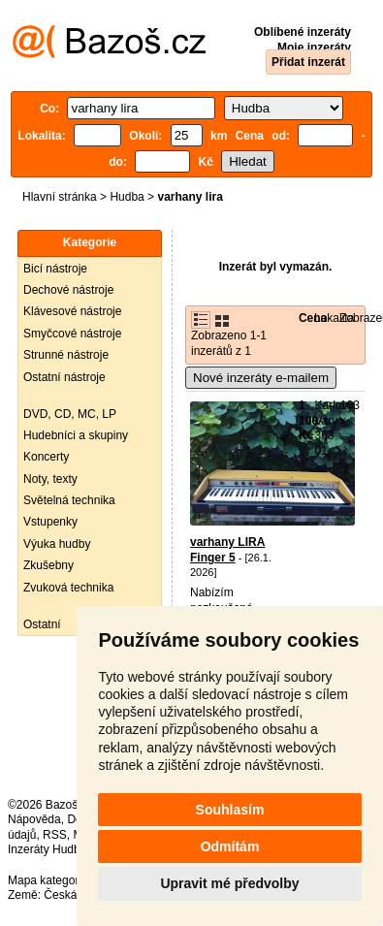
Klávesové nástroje (72, 311)
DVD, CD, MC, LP (69, 414)
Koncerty (46, 456)
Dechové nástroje (68, 290)
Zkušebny (48, 565)
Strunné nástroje (66, 355)
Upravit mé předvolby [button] (229, 883)
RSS (55, 835)
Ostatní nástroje (64, 377)
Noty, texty (50, 479)
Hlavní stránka (59, 197)
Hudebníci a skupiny (75, 435)
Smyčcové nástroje (72, 333)
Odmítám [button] (230, 846)
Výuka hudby (56, 544)
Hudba (127, 197)
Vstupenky (50, 521)
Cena (313, 318)
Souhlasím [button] (230, 809)
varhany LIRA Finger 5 (227, 549)
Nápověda (34, 819)
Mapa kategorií (46, 880)
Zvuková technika (68, 587)
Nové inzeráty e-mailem (261, 377)
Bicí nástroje (55, 268)
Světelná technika (69, 500)
